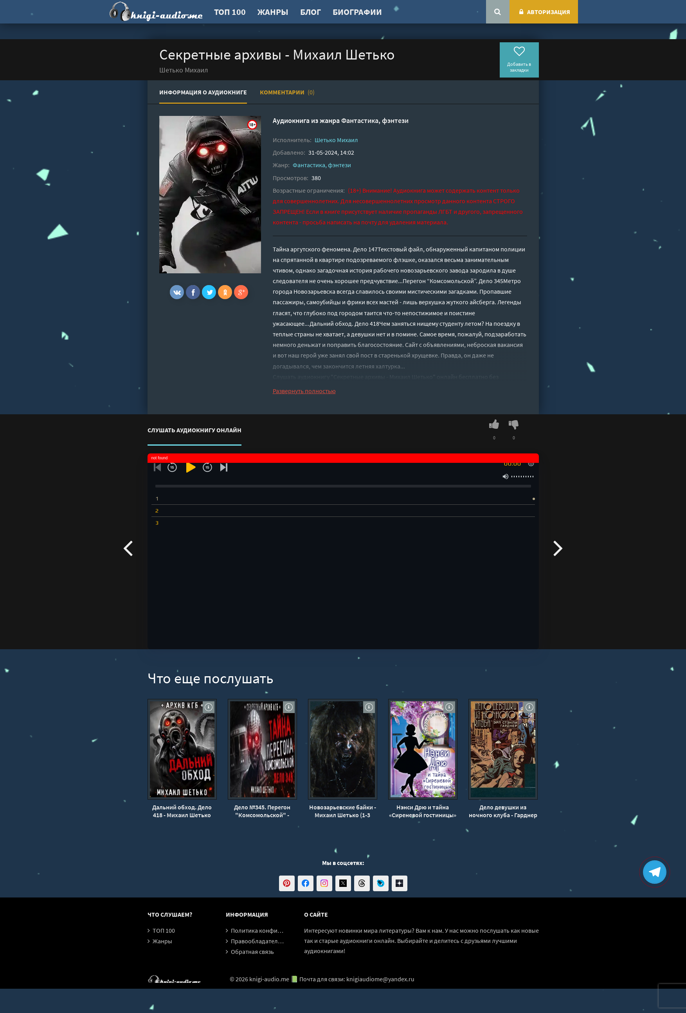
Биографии (357, 11)
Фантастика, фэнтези (375, 120)
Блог (310, 11)
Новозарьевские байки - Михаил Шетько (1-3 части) (342, 811)
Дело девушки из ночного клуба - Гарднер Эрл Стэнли (503, 811)
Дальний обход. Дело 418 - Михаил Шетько (182, 811)
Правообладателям (258, 941)
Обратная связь (252, 951)
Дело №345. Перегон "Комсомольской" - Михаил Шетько (262, 811)
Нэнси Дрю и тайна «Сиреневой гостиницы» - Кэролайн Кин (422, 811)
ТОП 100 (230, 11)
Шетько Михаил (336, 140)
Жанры (272, 11)
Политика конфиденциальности (275, 930)
